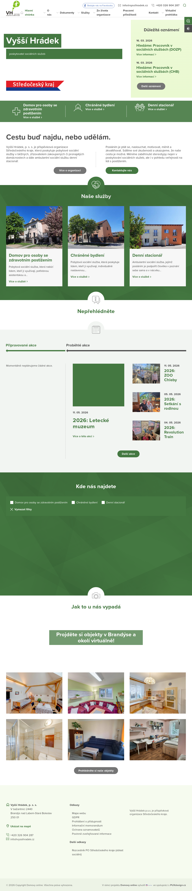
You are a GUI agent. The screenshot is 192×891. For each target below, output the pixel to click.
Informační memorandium (87, 824)
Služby (85, 12)
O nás (49, 12)
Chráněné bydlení (87, 501)
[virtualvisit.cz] (149, 884)
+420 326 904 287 (167, 5)
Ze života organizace (103, 12)
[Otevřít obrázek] (34, 692)
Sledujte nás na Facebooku (100, 5)
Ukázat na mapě (20, 825)
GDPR (75, 816)
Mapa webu (79, 812)
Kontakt (153, 12)
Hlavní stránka (29, 12)
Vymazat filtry (23, 508)
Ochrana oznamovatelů (86, 829)
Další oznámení (151, 86)
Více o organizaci (70, 170)
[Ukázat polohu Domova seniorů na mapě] (51, 826)
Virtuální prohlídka (171, 12)
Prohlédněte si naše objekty (96, 769)
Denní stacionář (115, 501)
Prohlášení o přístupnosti (86, 820)
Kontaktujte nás (122, 170)
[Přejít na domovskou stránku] (13, 8)
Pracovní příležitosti (129, 12)
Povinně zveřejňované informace (91, 833)
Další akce (128, 453)
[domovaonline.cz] (128, 884)
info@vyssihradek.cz (135, 5)
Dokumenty (67, 12)
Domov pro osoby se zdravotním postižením (41, 501)
